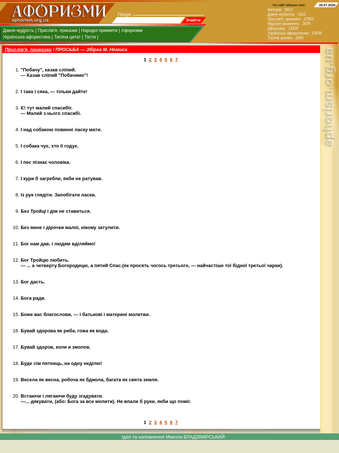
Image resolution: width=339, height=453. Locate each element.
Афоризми (132, 30)
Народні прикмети (99, 30)
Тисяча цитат (67, 37)
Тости (90, 37)
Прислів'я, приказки (57, 30)
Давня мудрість (18, 30)
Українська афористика (26, 37)
